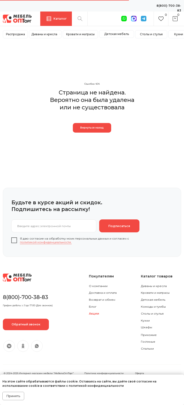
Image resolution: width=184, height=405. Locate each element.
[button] (26, 324)
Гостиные (148, 341)
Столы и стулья (152, 313)
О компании (98, 286)
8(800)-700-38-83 (25, 297)
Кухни (145, 320)
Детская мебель (153, 299)
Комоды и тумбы (153, 306)
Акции (94, 313)
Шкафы (146, 327)
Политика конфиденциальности (104, 373)
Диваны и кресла (154, 286)
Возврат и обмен (102, 299)
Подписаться (119, 226)
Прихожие (149, 335)
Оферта (139, 373)
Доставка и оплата (103, 292)
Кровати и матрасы (155, 292)
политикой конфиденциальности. (46, 242)
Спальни (147, 348)
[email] (53, 225)
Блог (93, 306)
